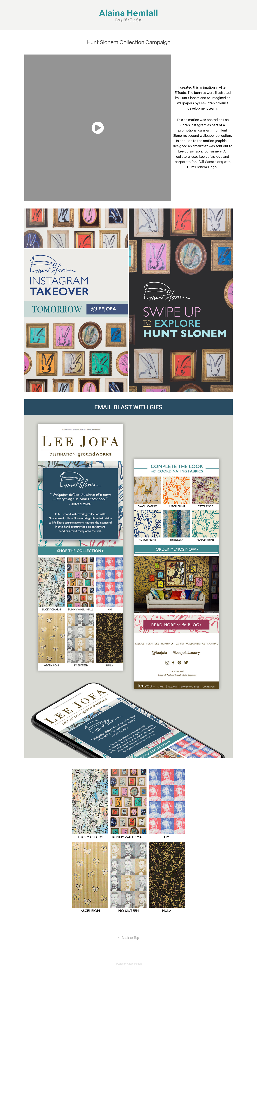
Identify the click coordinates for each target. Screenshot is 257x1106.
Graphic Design (128, 19)
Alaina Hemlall (128, 12)
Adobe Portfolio (134, 964)
